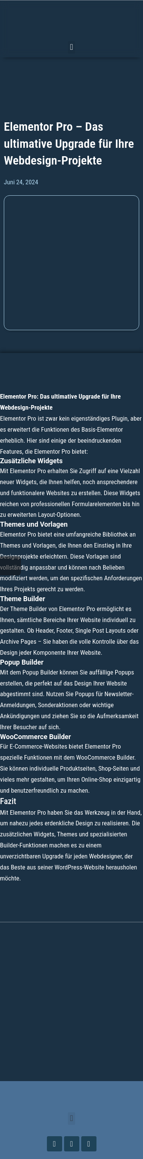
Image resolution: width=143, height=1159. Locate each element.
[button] (71, 47)
